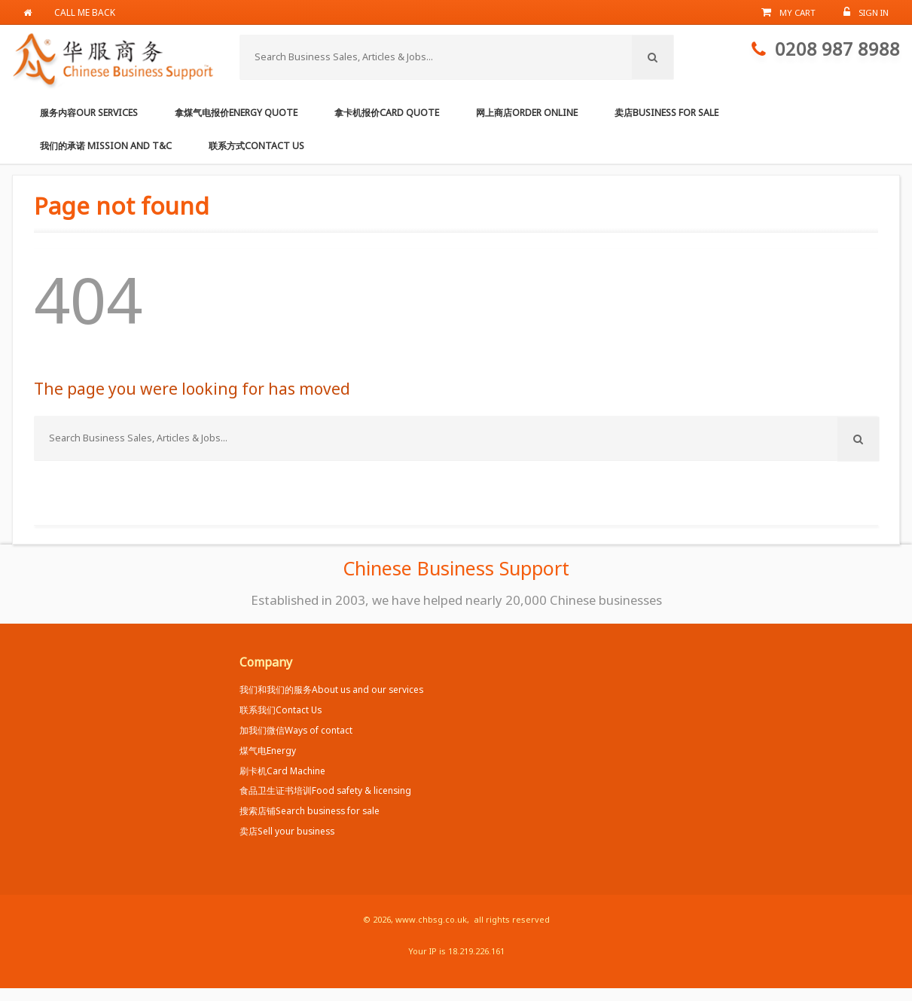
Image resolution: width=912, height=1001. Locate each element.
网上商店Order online (527, 112)
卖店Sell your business (286, 831)
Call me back (84, 12)
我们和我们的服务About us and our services (331, 689)
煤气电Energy (267, 750)
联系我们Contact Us (280, 709)
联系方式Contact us (256, 145)
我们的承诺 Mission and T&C (106, 145)
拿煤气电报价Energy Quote (236, 112)
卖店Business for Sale (666, 112)
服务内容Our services (89, 112)
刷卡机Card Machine (282, 770)
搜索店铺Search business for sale (309, 810)
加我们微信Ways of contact (295, 730)
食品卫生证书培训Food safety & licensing (325, 790)
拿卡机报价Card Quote (386, 112)
